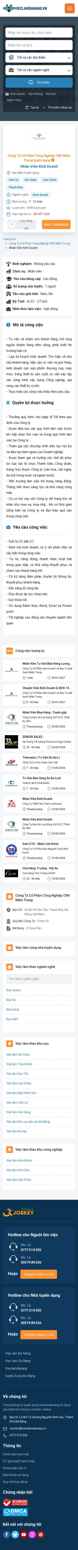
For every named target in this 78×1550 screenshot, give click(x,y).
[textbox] (39, 58)
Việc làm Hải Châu (18, 1054)
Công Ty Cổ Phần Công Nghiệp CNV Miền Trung (39, 243)
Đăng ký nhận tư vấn (38, 1274)
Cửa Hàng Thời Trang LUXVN (38, 873)
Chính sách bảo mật (16, 1454)
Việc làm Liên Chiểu (18, 1083)
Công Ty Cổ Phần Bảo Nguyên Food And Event (45, 850)
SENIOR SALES (32, 736)
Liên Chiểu (50, 179)
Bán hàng (12, 1009)
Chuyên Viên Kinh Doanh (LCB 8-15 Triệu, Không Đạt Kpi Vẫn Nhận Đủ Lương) (45, 688)
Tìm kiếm (39, 83)
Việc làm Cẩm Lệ (17, 1102)
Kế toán (51, 94)
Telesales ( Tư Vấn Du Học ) (41, 757)
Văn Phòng (35, 94)
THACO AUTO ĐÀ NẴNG (35, 783)
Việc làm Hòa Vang (18, 1112)
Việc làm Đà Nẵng (18, 1353)
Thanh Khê (16, 187)
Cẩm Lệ (14, 179)
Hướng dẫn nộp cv (14, 1468)
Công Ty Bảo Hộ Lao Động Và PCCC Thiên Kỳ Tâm (46, 719)
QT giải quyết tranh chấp (19, 1461)
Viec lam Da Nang (18, 1361)
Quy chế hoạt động (15, 1481)
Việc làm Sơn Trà (17, 1073)
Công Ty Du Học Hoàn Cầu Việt (40, 762)
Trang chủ (9, 239)
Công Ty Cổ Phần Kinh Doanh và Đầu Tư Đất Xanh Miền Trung (47, 670)
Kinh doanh (15, 94)
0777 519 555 (18, 1435)
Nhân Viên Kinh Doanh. (37, 798)
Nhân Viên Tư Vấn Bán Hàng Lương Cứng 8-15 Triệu (46, 664)
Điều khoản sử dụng (15, 1475)
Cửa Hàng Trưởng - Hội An (40, 868)
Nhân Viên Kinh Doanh (39, 166)
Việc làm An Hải (16, 1131)
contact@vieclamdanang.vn (28, 1428)
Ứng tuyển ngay (56, 224)
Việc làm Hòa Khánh (19, 1160)
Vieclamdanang (16, 1368)
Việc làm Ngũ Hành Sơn (21, 1093)
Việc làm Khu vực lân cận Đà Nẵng (28, 1121)
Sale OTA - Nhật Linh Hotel (40, 844)
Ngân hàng (14, 100)
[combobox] (39, 58)
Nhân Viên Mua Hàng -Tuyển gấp (44, 712)
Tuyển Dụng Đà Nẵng (20, 1376)
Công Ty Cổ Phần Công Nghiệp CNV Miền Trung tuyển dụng (39, 158)
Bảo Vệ (10, 1000)
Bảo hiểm (12, 1019)
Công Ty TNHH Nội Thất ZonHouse (42, 803)
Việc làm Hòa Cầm (18, 1170)
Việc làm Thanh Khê (19, 1064)
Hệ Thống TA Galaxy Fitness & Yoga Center (46, 741)
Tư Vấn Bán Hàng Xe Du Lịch (41, 778)
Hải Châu (31, 179)
